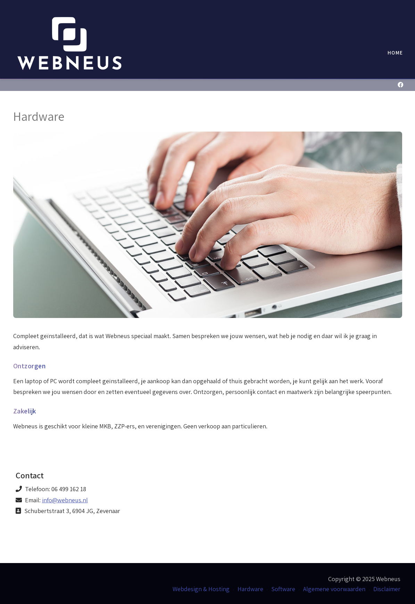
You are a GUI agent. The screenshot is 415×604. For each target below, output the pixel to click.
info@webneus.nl (65, 500)
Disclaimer (386, 589)
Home (395, 52)
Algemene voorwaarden (334, 589)
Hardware (250, 589)
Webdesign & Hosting (201, 589)
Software (283, 589)
